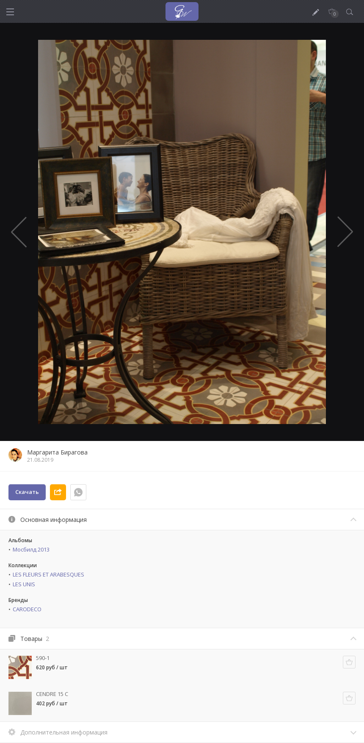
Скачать (27, 492)
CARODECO (27, 609)
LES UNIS (24, 584)
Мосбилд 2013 (31, 549)
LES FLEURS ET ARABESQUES (48, 574)
